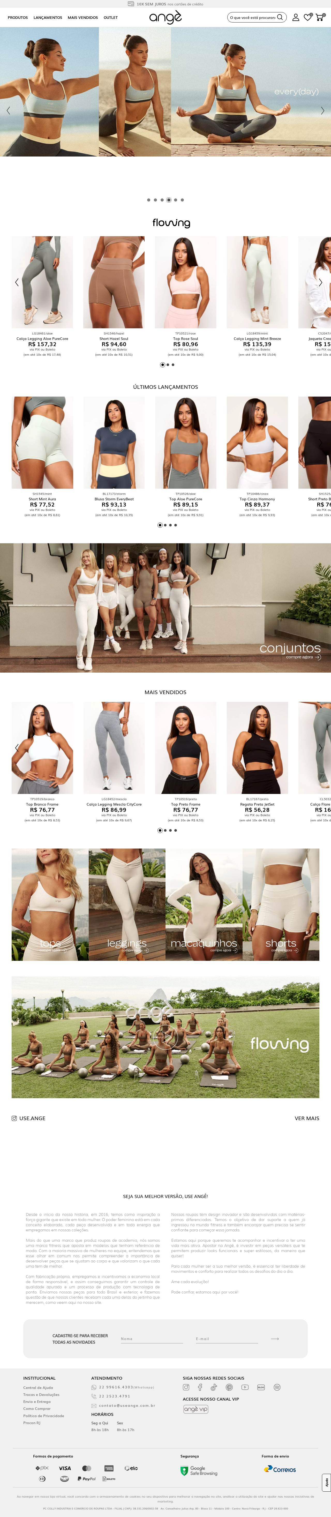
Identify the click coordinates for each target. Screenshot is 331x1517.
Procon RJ (31, 1422)
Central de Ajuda (38, 1387)
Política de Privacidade (43, 1415)
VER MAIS (307, 1118)
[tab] (148, 200)
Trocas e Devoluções (41, 1394)
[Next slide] (323, 111)
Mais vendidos (83, 17)
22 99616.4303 (126, 1386)
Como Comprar (36, 1408)
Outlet (111, 17)
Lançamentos (48, 17)
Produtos (18, 17)
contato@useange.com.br (127, 1405)
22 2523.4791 (115, 1396)
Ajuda (326, 1483)
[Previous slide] (8, 111)
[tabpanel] (165, 110)
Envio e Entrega (37, 1401)
